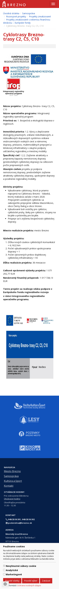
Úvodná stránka (11, 13)
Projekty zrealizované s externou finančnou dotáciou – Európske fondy (26, 21)
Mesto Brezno (12, 471)
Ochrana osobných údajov (29, 585)
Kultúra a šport (13, 481)
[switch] (4, 566)
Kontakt (8, 485)
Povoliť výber (30, 580)
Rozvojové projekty (16, 16)
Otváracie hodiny (12, 498)
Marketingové (14, 574)
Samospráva (28, 13)
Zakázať (46, 580)
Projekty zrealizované (40, 16)
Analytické (12, 570)
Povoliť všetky (12, 580)
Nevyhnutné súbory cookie (21, 565)
